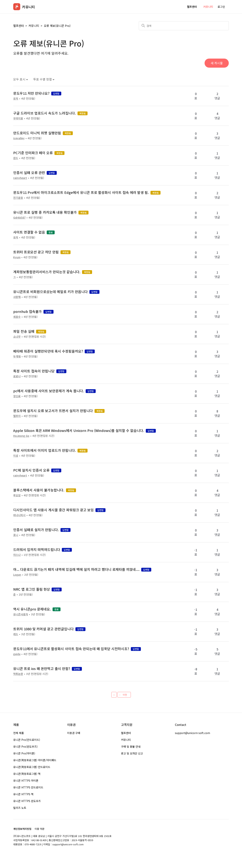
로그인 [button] (221, 6)
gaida (16, 654)
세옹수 (17, 317)
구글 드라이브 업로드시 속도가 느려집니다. (44, 113)
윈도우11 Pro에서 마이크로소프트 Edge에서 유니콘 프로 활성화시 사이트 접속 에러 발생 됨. (81, 192)
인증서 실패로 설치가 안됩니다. (36, 529)
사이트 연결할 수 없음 (29, 232)
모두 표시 (20, 79)
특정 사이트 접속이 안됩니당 (34, 370)
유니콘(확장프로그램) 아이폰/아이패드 (34, 760)
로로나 (17, 376)
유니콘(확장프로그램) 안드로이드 (31, 767)
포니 (15, 535)
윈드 (15, 158)
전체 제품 (18, 733)
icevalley (19, 138)
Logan (17, 574)
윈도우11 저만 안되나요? (31, 93)
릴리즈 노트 (19, 808)
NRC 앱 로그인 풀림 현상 (31, 589)
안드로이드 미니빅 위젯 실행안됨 (37, 132)
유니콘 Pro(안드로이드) (26, 740)
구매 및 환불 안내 (130, 746)
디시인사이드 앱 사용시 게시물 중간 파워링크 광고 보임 (53, 509)
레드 (15, 634)
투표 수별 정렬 (43, 79)
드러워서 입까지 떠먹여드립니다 (36, 549)
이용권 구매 (73, 733)
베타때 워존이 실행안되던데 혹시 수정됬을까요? (48, 351)
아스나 (17, 555)
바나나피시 (19, 515)
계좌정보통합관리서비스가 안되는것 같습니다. (46, 271)
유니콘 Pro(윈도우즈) (25, 746)
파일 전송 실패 (23, 331)
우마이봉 (18, 118)
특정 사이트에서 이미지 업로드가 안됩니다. (44, 450)
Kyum (16, 257)
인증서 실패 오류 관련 (29, 172)
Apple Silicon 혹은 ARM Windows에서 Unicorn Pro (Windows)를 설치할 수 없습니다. (78, 430)
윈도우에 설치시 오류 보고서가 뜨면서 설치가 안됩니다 (53, 410)
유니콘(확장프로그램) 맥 (26, 774)
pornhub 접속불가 (27, 311)
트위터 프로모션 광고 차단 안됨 (36, 251)
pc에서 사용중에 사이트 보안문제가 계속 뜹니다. (48, 390)
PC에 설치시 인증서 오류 (31, 470)
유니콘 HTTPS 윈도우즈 (27, 801)
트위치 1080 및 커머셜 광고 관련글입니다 (43, 628)
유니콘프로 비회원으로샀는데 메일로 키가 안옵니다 (50, 291)
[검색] (184, 25)
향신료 (17, 396)
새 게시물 (217, 63)
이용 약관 (39, 829)
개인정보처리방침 (22, 829)
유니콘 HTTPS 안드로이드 (28, 787)
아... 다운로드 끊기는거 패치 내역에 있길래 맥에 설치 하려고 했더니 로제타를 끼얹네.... (76, 569)
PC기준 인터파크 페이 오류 (33, 152)
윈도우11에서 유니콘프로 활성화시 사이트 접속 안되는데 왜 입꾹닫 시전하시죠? (71, 648)
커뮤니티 (208, 6)
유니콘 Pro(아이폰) (24, 753)
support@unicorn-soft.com (192, 733)
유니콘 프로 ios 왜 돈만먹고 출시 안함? (41, 668)
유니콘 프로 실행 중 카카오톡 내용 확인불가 (45, 212)
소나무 (17, 336)
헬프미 (17, 416)
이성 (15, 455)
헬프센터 (192, 6)
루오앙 (17, 495)
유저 (15, 98)
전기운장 (18, 198)
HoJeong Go (21, 436)
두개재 (17, 356)
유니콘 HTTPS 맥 (23, 794)
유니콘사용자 (20, 614)
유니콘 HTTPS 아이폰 (25, 780)
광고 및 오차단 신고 (132, 753)
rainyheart (20, 178)
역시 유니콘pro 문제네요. (32, 608)
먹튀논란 (18, 674)
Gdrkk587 (19, 217)
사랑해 (17, 297)
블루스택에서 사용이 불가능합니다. (38, 489)
